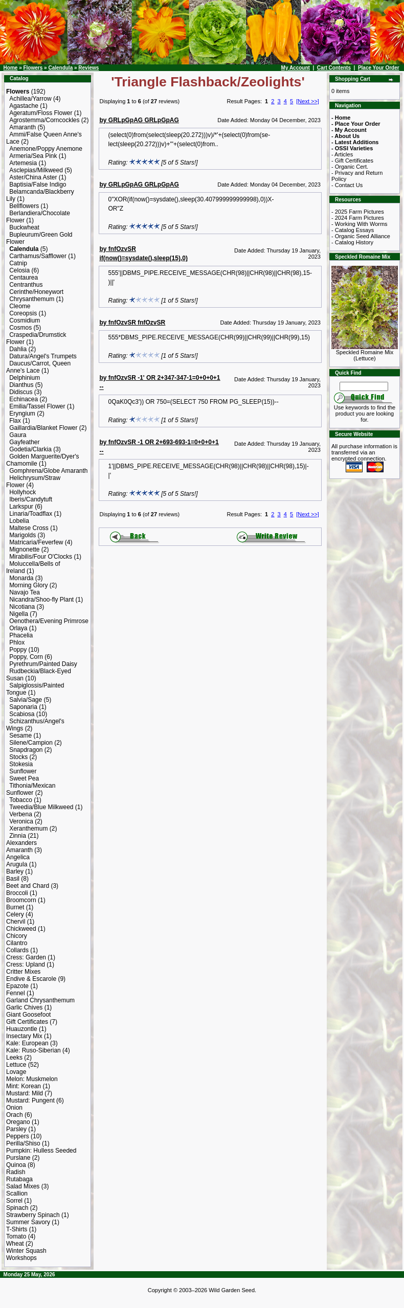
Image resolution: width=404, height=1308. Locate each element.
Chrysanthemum (31, 299)
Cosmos (20, 327)
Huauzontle (21, 1028)
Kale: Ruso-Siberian (33, 1050)
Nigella (18, 613)
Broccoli (17, 893)
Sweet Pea (24, 778)
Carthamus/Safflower (37, 256)
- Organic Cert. (349, 167)
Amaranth (22, 127)
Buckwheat (24, 227)
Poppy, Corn (26, 656)
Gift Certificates (27, 1021)
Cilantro (16, 943)
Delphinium (24, 377)
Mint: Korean (23, 1086)
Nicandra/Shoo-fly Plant (41, 599)
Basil (12, 878)
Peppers (17, 1136)
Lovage (16, 1071)
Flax (15, 420)
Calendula (60, 68)
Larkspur (21, 506)
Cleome (19, 306)
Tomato (16, 1236)
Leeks (14, 1057)
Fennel (15, 993)
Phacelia (21, 635)
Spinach (17, 1207)
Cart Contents (334, 68)
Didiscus (20, 392)
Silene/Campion (31, 742)
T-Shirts (16, 1229)
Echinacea (23, 399)
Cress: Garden (26, 957)
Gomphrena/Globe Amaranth (48, 470)
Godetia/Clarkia (30, 449)
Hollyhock (22, 492)
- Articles (342, 154)
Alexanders (21, 842)
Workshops (21, 1257)
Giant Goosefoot (28, 1014)
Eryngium (22, 413)
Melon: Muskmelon (32, 1079)
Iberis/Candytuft (30, 499)
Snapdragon (25, 749)
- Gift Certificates (352, 160)
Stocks (18, 757)
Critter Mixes (23, 971)
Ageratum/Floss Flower (40, 113)
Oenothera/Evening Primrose (48, 621)
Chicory (16, 935)
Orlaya (18, 628)
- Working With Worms (359, 224)
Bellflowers (24, 206)
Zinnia (17, 835)
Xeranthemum (28, 828)
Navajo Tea (24, 592)
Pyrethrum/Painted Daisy (43, 664)
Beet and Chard (27, 885)
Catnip (18, 263)
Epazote (17, 986)
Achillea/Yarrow (30, 98)
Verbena (20, 814)
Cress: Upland (25, 964)
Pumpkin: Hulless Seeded (41, 1150)
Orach (14, 1114)
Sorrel (14, 1200)
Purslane (18, 1157)
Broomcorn (21, 900)
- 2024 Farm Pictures (357, 218)
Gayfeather (24, 442)
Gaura (17, 435)
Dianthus (21, 384)
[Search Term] (364, 386)
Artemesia (23, 163)
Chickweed (21, 928)
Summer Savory (28, 1222)
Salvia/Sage (25, 699)
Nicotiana (22, 606)
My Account (295, 68)
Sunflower (22, 771)
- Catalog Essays (352, 230)
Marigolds (22, 535)
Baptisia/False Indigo (37, 184)
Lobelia (19, 520)
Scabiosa (21, 714)
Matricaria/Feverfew (36, 542)
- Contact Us (347, 185)
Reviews (88, 68)
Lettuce (16, 1064)
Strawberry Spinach (33, 1215)
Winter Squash (26, 1250)
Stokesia (21, 764)
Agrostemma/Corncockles (44, 120)
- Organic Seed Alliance (360, 236)
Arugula (16, 864)
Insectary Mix (24, 1036)
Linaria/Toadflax (30, 513)
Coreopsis (23, 313)
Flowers (32, 68)
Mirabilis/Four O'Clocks (40, 556)
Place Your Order (378, 68)
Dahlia (18, 349)
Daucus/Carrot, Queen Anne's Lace (38, 367)
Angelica (18, 857)
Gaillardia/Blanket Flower (43, 427)
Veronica (21, 821)
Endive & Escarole (31, 978)
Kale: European (27, 1043)
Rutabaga (19, 1179)
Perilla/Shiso (23, 1143)
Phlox (17, 642)
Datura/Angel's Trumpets (43, 356)
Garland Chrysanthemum (40, 1000)
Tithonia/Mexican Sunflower (30, 789)
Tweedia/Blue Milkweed (41, 807)
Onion (14, 1107)
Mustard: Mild (24, 1093)
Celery (15, 914)
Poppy (18, 649)
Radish (15, 1172)
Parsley (16, 1129)
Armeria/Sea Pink (33, 155)
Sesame (20, 735)
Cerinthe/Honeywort (36, 291)
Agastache (23, 105)
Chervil (15, 921)
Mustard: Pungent (30, 1100)
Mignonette (24, 549)
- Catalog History (352, 242)
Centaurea (23, 277)
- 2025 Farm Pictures (357, 212)
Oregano (18, 1122)
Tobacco (20, 800)
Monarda (21, 578)
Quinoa (16, 1164)
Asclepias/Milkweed (36, 170)
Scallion (17, 1193)
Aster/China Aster (33, 177)
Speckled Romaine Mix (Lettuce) (364, 352)
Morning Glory (28, 585)
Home (11, 68)
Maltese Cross (29, 528)
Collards (17, 950)
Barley (15, 871)
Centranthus (25, 284)
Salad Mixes (22, 1186)
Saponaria (23, 706)
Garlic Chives (24, 1007)
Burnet (15, 907)
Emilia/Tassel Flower (37, 406)
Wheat (15, 1243)
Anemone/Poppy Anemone (45, 148)
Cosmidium (24, 320)
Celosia (19, 270)
